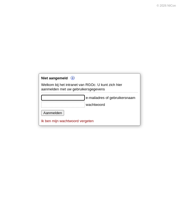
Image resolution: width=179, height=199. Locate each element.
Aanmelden (52, 113)
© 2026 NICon (166, 5)
